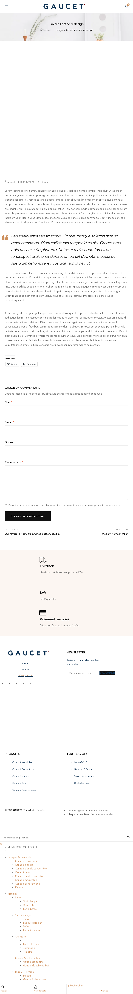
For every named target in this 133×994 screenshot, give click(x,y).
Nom (8, 402)
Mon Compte (40, 991)
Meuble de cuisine (33, 961)
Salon (18, 897)
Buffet (26, 926)
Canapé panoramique (27, 883)
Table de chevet (32, 944)
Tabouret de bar (32, 922)
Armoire (27, 951)
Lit (24, 940)
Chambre (20, 936)
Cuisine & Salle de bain (28, 958)
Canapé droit (22, 872)
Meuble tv (28, 905)
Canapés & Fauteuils (19, 857)
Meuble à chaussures (34, 979)
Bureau (27, 975)
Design (58, 29)
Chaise (26, 918)
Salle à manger (23, 915)
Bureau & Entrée (24, 971)
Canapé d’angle (24, 864)
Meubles (12, 893)
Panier (4, 991)
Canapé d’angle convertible (31, 868)
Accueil (47, 29)
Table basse (30, 908)
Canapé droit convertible (29, 876)
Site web (10, 442)
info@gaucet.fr (25, 675)
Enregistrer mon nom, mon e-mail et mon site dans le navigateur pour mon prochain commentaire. (64, 505)
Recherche (126, 838)
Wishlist (104, 991)
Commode (29, 947)
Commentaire (14, 462)
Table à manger (32, 930)
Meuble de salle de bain (36, 965)
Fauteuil (19, 887)
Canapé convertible (26, 861)
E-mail (9, 422)
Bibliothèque (30, 901)
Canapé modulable (26, 879)
